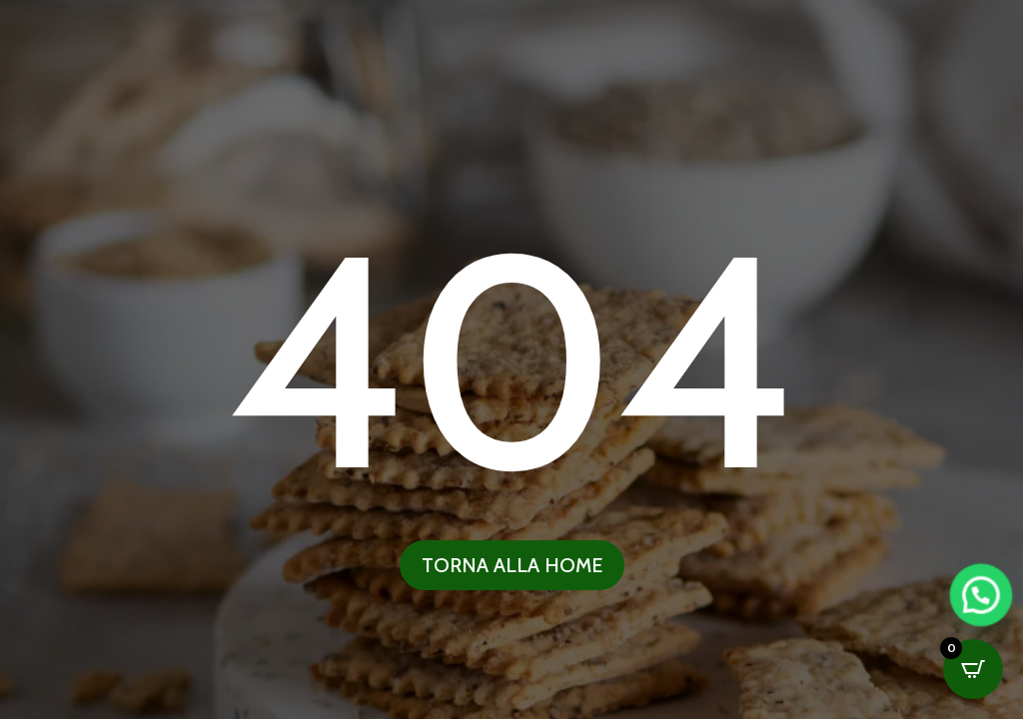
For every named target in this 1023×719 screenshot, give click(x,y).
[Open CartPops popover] (973, 669)
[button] (972, 618)
